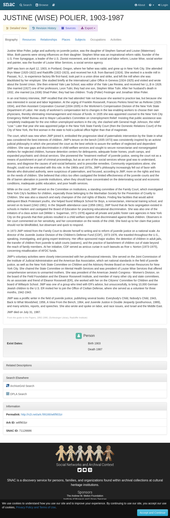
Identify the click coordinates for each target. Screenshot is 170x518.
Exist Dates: (15, 343)
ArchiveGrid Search (20, 386)
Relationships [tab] (48, 39)
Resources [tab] (29, 39)
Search (26, 5)
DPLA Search (16, 394)
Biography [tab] (11, 39)
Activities (116, 39)
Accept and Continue (152, 512)
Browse (42, 5)
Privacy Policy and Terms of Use (36, 507)
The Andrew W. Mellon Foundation (85, 495)
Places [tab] (66, 39)
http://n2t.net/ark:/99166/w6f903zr (41, 414)
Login (163, 5)
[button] (151, 5)
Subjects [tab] (80, 39)
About (140, 5)
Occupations (98, 39)
